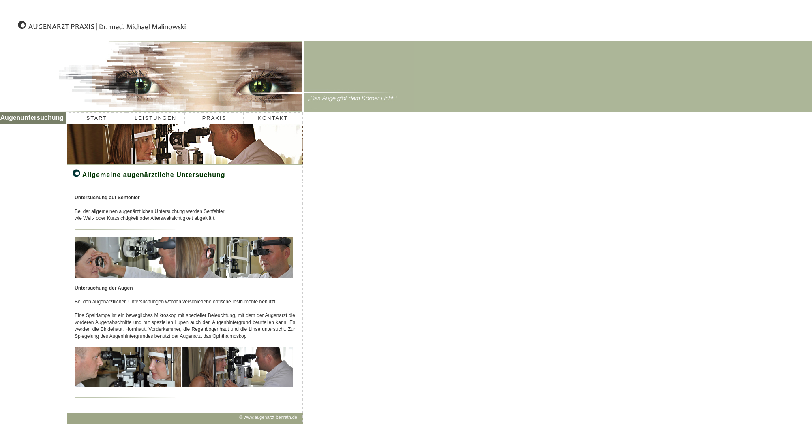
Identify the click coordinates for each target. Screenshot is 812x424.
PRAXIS (214, 118)
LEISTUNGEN (155, 118)
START (96, 118)
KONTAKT (273, 118)
